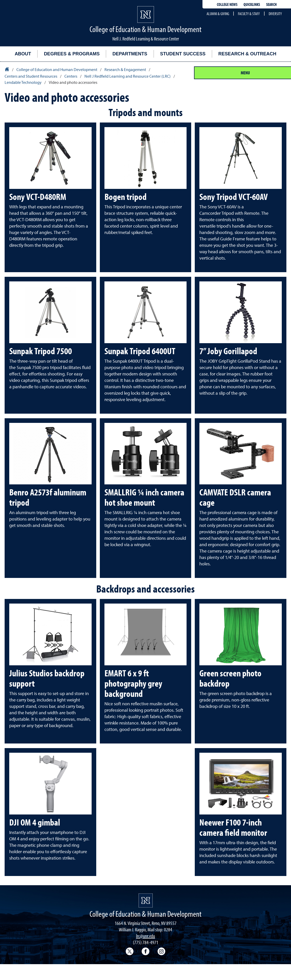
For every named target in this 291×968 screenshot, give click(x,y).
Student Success (183, 53)
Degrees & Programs (72, 53)
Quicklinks (252, 4)
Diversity (275, 13)
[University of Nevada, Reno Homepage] (146, 900)
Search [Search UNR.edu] (271, 4)
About (23, 53)
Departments (129, 53)
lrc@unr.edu (145, 936)
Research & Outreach (247, 53)
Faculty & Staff (249, 13)
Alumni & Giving (218, 13)
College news (227, 4)
